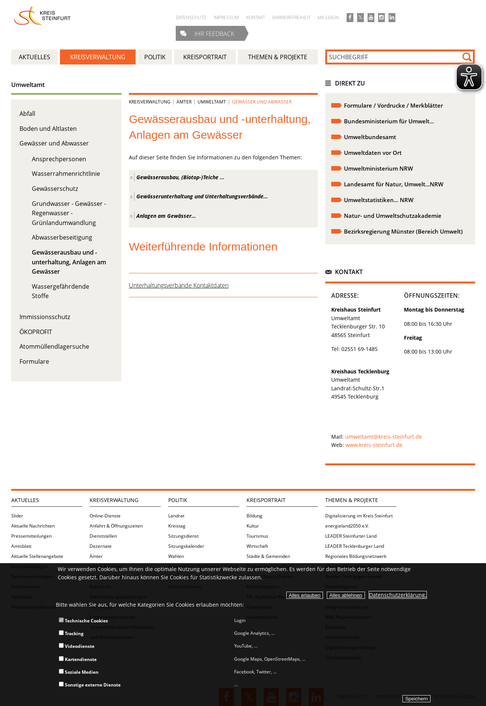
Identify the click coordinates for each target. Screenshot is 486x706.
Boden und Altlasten (48, 128)
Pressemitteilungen (31, 536)
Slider (17, 516)
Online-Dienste (105, 516)
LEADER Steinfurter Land (351, 536)
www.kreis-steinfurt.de (373, 444)
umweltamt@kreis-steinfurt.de (383, 436)
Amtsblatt (21, 546)
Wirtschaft (257, 546)
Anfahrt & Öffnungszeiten (116, 526)
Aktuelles (25, 500)
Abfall (27, 113)
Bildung (254, 516)
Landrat (176, 516)
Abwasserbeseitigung (62, 237)
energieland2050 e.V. (347, 526)
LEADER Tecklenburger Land (354, 546)
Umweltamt (28, 85)
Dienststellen (103, 536)
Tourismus (257, 536)
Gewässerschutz (55, 188)
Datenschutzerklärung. (397, 594)
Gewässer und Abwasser (54, 143)
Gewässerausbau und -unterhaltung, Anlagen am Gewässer (69, 262)
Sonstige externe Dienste (90, 685)
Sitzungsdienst (183, 536)
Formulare (34, 361)
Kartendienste (78, 659)
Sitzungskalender (186, 546)
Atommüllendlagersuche (54, 346)
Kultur (253, 526)
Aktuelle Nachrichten (33, 526)
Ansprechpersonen (59, 159)
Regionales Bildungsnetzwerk (355, 556)
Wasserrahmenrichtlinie (66, 173)
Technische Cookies (83, 621)
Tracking (71, 633)
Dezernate (101, 546)
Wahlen (176, 556)
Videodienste (76, 646)
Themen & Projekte (351, 500)
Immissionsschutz (44, 317)
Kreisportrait (266, 500)
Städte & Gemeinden (268, 556)
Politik (177, 500)
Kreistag (176, 526)
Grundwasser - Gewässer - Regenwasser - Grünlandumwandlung (69, 213)
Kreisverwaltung (149, 102)
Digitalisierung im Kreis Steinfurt (359, 516)
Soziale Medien (79, 672)
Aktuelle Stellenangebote (37, 556)
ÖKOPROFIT (35, 332)
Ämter (183, 102)
